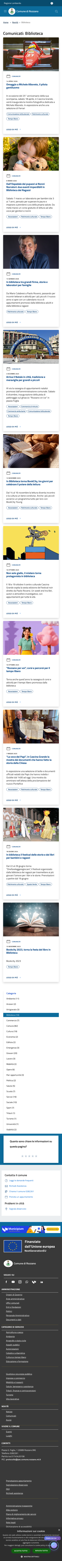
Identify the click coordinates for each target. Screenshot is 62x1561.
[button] (31, 1556)
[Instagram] (20, 1281)
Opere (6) (10, 1069)
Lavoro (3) (10, 1058)
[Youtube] (13, 1281)
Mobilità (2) (11, 1064)
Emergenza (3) (12, 1047)
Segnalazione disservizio (17, 1484)
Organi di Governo (14, 1294)
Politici (9, 1311)
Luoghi (9, 1435)
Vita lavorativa (12, 1398)
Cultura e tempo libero (16, 1357)
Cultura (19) (11, 1031)
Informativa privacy (14, 1518)
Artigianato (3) (12, 1009)
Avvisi (8, 1419)
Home (5, 22)
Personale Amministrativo (17, 1315)
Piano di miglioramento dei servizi (21, 1514)
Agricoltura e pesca (14, 1332)
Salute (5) (10, 1085)
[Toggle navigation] (5, 11)
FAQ (8, 1489)
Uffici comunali (12, 1302)
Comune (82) (12, 1025)
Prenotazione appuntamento (19, 1480)
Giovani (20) (11, 1053)
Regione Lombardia (12, 3)
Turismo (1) (11, 1118)
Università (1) (12, 1124)
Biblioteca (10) (12, 1015)
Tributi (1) (10, 1113)
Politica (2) (11, 1080)
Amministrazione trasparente (19, 1505)
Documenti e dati (13, 1319)
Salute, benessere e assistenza (19, 1386)
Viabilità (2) (11, 1129)
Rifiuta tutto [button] (41, 1551)
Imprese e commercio (15, 1378)
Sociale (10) (11, 1102)
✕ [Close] (58, 1538)
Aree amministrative (15, 1298)
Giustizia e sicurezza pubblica (19, 1374)
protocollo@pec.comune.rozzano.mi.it (23, 1459)
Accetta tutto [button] (20, 1551)
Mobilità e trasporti (14, 1382)
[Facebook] (6, 1281)
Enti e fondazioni (13, 1307)
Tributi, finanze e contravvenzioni (21, 1390)
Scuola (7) (10, 1091)
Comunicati (13, 76)
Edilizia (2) (11, 1042)
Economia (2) (12, 1036)
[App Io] (42, 1281)
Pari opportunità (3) (15, 1075)
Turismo (9, 1394)
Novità (15, 22)
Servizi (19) (11, 1096)
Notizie (9, 1411)
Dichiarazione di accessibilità (19, 1526)
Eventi (9, 1431)
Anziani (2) (11, 1004)
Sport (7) (10, 1107)
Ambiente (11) (12, 998)
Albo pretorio (12, 1510)
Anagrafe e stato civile (16, 1340)
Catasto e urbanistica (15, 1353)
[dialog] (31, 1544)
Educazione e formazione (17, 1361)
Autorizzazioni (12, 1348)
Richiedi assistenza (14, 1493)
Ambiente (10, 1336)
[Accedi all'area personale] (51, 3)
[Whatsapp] (26, 1281)
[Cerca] (56, 11)
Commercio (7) (12, 1020)
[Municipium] (34, 1281)
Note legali (11, 1522)
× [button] (59, 1530)
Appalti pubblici (13, 1344)
